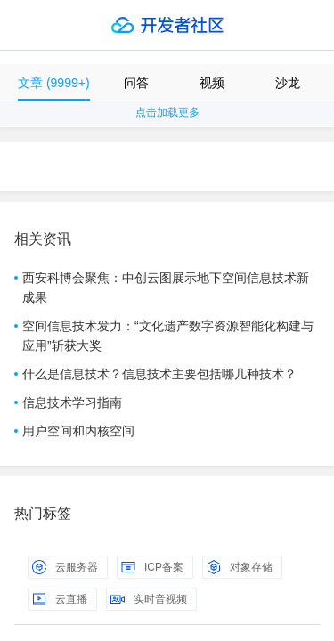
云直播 (59, 599)
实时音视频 (148, 599)
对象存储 (240, 567)
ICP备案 (152, 567)
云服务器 (65, 567)
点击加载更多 (167, 112)
